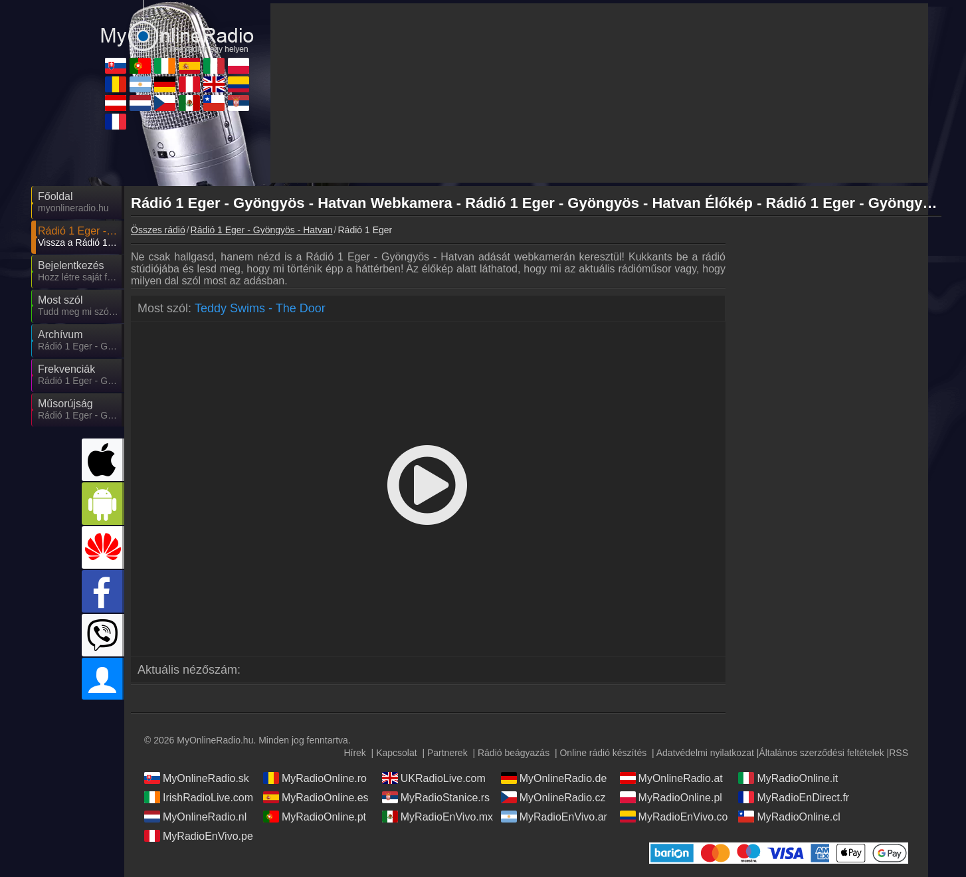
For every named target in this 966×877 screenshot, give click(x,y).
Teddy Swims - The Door (260, 308)
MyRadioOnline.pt (314, 817)
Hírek (354, 752)
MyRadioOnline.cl (789, 817)
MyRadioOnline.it (788, 778)
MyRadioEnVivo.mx (437, 817)
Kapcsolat (396, 752)
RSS (898, 752)
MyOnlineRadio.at (671, 778)
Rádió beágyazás (513, 752)
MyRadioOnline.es (316, 797)
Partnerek (447, 752)
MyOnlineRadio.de (554, 778)
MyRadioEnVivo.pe (198, 836)
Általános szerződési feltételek (821, 752)
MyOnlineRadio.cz (553, 797)
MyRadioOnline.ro (315, 778)
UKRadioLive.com (434, 778)
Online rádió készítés (602, 752)
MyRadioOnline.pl (671, 797)
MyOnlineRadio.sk (196, 778)
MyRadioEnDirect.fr (793, 797)
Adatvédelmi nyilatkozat (705, 752)
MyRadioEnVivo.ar (554, 817)
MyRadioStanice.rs (436, 797)
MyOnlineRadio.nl (195, 817)
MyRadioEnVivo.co (674, 817)
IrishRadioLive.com (198, 797)
